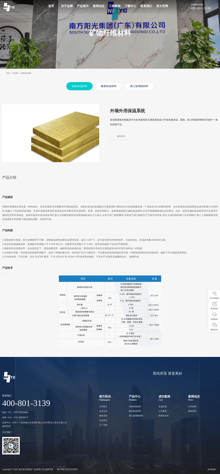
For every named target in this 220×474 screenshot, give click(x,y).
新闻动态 (99, 6)
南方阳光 (114, 398)
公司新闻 (192, 406)
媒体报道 (192, 411)
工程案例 (114, 6)
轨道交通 (162, 406)
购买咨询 (121, 136)
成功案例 (173, 398)
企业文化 (103, 411)
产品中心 (143, 398)
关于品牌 (67, 6)
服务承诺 (103, 416)
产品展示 (83, 6)
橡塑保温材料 (109, 86)
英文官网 (162, 6)
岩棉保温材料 (26, 73)
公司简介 (103, 406)
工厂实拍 (103, 425)
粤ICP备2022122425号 (67, 469)
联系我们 (146, 6)
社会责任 (103, 420)
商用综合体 (163, 416)
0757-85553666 (21, 412)
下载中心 (130, 6)
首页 (51, 6)
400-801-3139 (204, 6)
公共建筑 (162, 411)
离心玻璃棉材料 (139, 86)
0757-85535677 (21, 417)
